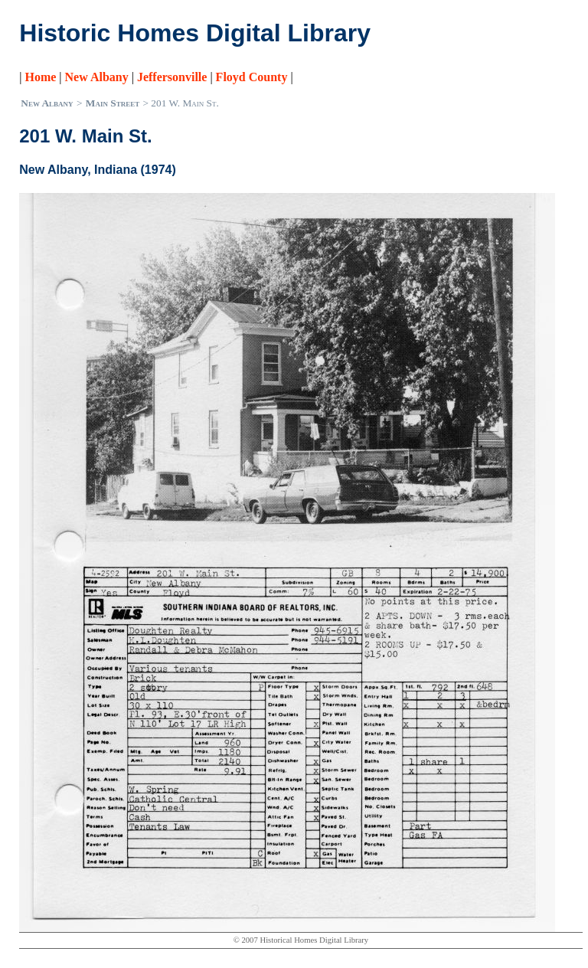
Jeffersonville (172, 76)
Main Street (112, 103)
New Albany (97, 76)
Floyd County (252, 76)
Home (40, 76)
